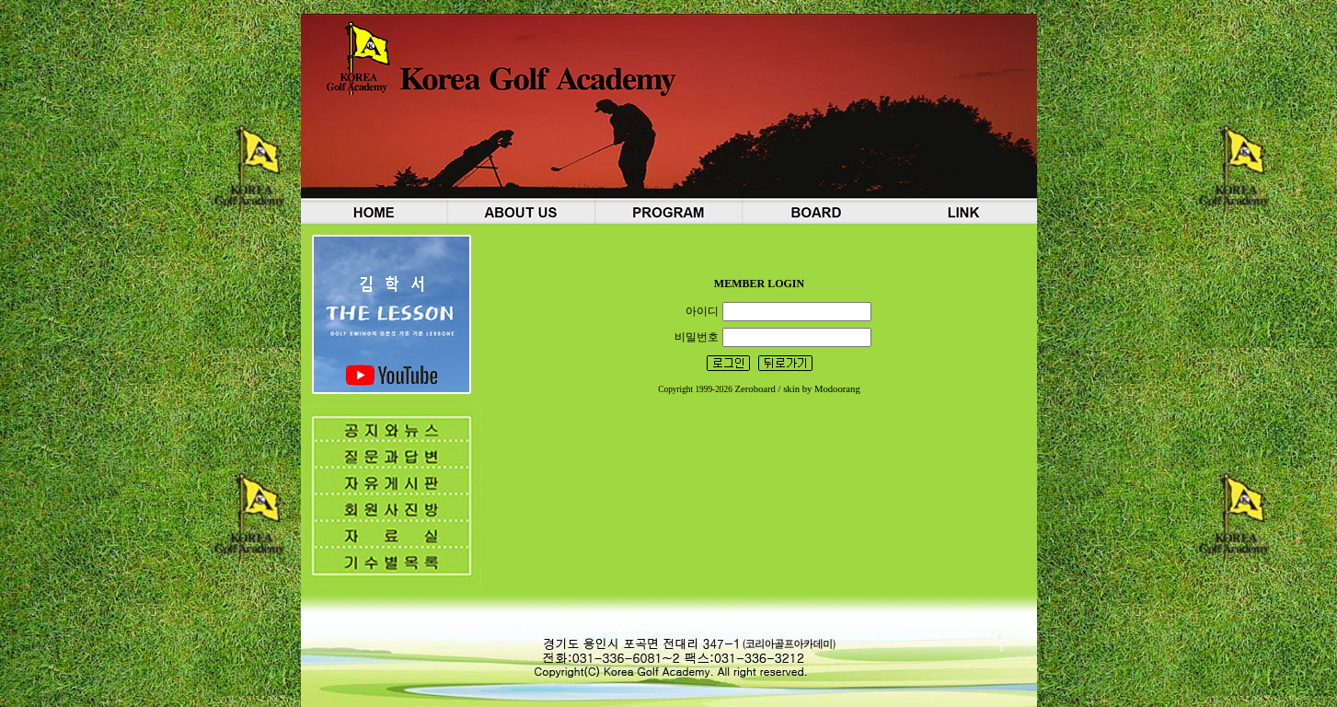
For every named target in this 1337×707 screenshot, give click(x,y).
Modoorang (837, 389)
